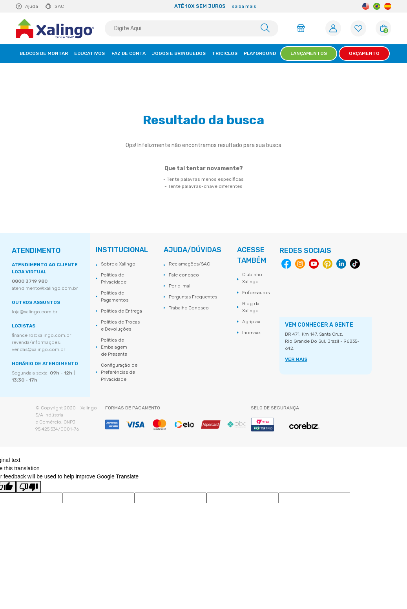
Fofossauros (256, 292)
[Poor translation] (28, 487)
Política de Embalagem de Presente (114, 347)
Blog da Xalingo (250, 307)
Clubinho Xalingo (252, 278)
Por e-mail (180, 286)
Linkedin (341, 264)
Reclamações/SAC (189, 264)
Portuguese (376, 6)
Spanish (387, 6)
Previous (77, 6)
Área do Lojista (302, 28)
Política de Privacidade (113, 278)
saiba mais (244, 6)
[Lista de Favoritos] (358, 28)
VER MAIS (296, 359)
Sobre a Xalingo (118, 264)
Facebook (286, 264)
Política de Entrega (121, 311)
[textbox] (191, 28)
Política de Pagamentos (114, 296)
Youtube (314, 264)
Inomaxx (251, 332)
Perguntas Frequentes (193, 297)
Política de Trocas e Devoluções (120, 325)
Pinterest (327, 264)
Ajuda (31, 6)
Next (353, 6)
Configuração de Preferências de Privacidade (119, 372)
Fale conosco (184, 275)
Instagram (300, 264)
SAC (59, 6)
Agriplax (251, 321)
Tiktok (355, 264)
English (365, 6)
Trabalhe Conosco (189, 308)
